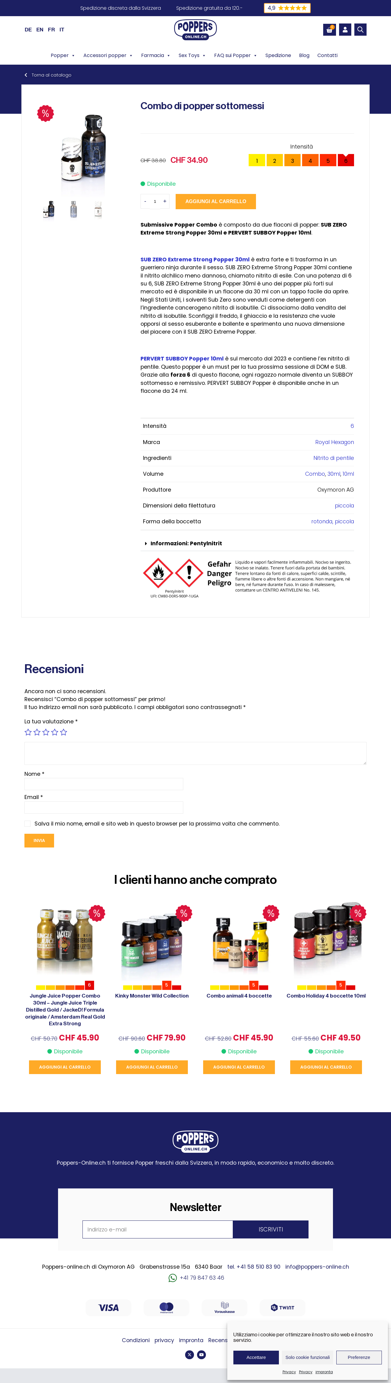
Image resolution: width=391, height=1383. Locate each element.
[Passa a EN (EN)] (39, 29)
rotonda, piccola (332, 521)
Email (33, 797)
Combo (315, 474)
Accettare (256, 1357)
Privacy (289, 1371)
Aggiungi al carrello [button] (65, 1067)
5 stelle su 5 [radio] (63, 732)
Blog (304, 55)
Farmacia (156, 55)
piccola (344, 505)
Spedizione (278, 55)
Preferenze (359, 1357)
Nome (34, 774)
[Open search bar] (360, 29)
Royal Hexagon (334, 442)
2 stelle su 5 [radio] (37, 732)
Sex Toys (192, 55)
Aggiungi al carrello (215, 201)
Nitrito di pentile (333, 458)
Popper (63, 55)
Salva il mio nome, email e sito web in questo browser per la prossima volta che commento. (157, 823)
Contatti (327, 55)
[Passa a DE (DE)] (28, 29)
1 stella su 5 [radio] (28, 732)
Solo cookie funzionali (307, 1357)
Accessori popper (108, 55)
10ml (348, 474)
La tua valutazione (51, 721)
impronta (324, 1371)
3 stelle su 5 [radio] (45, 732)
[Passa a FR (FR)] (51, 29)
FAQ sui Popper (236, 55)
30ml (333, 474)
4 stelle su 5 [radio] (54, 732)
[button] (247, 543)
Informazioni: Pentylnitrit (186, 543)
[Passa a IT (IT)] (62, 29)
